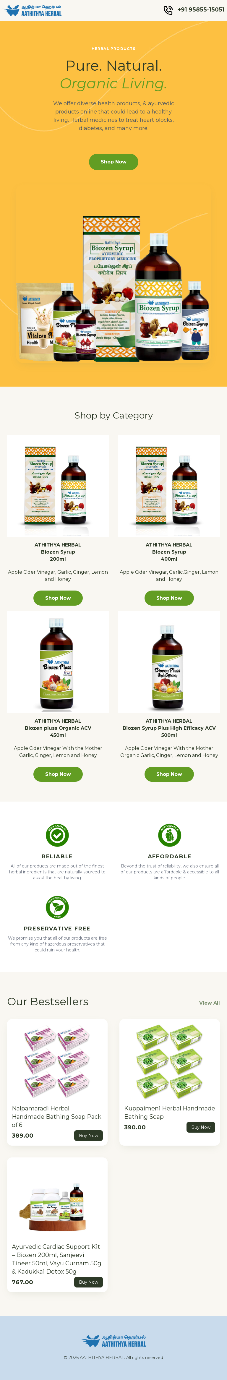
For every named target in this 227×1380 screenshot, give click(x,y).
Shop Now (114, 162)
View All (209, 1003)
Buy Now (88, 1135)
